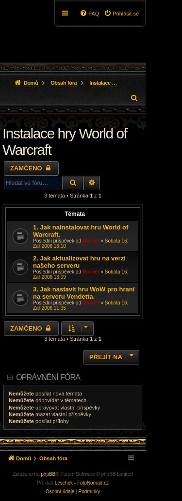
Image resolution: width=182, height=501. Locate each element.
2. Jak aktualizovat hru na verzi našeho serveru (79, 262)
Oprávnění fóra (48, 377)
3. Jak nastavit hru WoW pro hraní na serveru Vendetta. (83, 293)
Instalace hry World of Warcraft (64, 141)
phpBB (48, 474)
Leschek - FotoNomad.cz (82, 483)
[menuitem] (121, 13)
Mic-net (91, 240)
